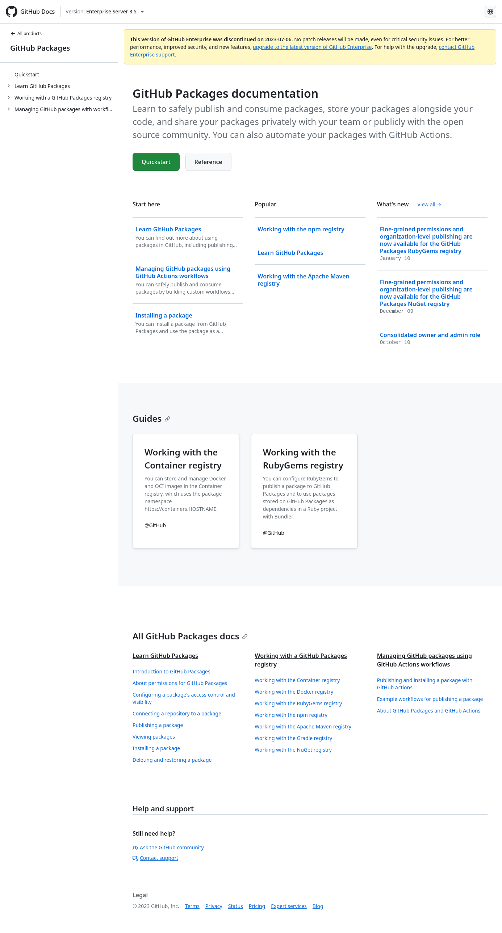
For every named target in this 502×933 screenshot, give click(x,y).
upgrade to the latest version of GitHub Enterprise (312, 46)
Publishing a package (158, 725)
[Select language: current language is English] (490, 11)
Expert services (289, 906)
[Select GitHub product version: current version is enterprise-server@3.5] (104, 11)
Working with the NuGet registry (293, 749)
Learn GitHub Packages (165, 656)
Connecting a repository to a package (177, 713)
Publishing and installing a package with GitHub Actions (425, 684)
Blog (318, 906)
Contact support (155, 857)
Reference (208, 162)
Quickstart (26, 74)
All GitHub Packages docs (190, 636)
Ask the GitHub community (168, 847)
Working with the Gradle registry (293, 738)
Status (235, 906)
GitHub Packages (40, 48)
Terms (192, 906)
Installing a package (156, 748)
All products (26, 33)
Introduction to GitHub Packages (171, 671)
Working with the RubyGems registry (298, 703)
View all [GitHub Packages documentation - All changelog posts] (429, 204)
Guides (151, 418)
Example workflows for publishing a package (430, 698)
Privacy (213, 906)
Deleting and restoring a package (172, 759)
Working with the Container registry (297, 680)
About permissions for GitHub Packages (180, 683)
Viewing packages (154, 736)
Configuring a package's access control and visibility (184, 698)
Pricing (257, 906)
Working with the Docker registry (294, 691)
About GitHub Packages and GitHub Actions (429, 710)
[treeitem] (62, 74)
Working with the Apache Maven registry (303, 726)
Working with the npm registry (291, 714)
